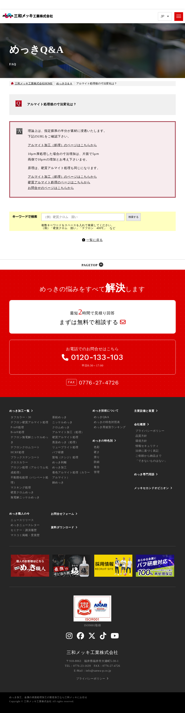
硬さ (97, 452)
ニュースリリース (22, 520)
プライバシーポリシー (149, 430)
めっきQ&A (101, 417)
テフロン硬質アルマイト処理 (29, 422)
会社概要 (140, 424)
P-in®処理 (17, 427)
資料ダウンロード (62, 527)
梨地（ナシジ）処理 (65, 457)
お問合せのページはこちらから (51, 188)
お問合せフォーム (62, 513)
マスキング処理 (21, 487)
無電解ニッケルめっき (25, 497)
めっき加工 (59, 467)
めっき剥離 (59, 462)
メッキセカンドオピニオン (151, 488)
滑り (97, 457)
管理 (97, 472)
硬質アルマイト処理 (65, 437)
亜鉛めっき (59, 417)
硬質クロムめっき (22, 492)
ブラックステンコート (25, 457)
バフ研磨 (58, 452)
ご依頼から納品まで (148, 455)
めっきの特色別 (102, 440)
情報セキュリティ (147, 445)
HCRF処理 (17, 452)
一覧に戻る (94, 240)
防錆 (97, 462)
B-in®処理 (17, 432)
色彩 (97, 447)
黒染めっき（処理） (65, 442)
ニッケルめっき (62, 422)
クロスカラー (19, 462)
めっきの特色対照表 (107, 422)
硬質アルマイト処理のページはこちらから (59, 182)
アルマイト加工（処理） (68, 432)
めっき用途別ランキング (110, 427)
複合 (97, 467)
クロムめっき (61, 427)
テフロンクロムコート (25, 447)
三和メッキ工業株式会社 (92, 652)
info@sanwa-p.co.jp (98, 670)
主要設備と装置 (144, 410)
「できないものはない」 (151, 460)
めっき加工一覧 (19, 410)
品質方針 (141, 435)
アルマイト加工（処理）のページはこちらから (62, 145)
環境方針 (141, 440)
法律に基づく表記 (147, 450)
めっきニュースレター (25, 525)
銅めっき (58, 482)
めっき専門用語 (144, 474)
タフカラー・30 (21, 417)
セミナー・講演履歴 (24, 530)
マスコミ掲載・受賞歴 (25, 535)
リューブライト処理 (65, 447)
